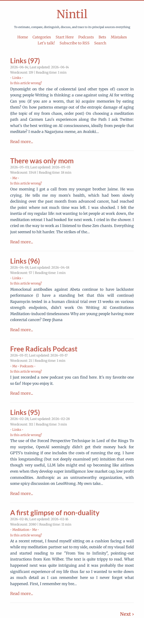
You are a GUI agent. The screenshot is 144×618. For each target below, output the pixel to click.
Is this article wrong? (26, 83)
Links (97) (25, 60)
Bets (102, 37)
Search (100, 43)
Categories (42, 37)
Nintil (72, 14)
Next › (127, 614)
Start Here (65, 37)
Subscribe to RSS (75, 43)
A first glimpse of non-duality (54, 512)
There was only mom (42, 160)
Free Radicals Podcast (44, 349)
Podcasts (86, 37)
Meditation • (21, 530)
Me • (15, 178)
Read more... (21, 141)
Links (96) (25, 261)
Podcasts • (28, 366)
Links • (17, 78)
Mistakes (119, 37)
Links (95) (25, 412)
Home (22, 37)
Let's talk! (46, 43)
